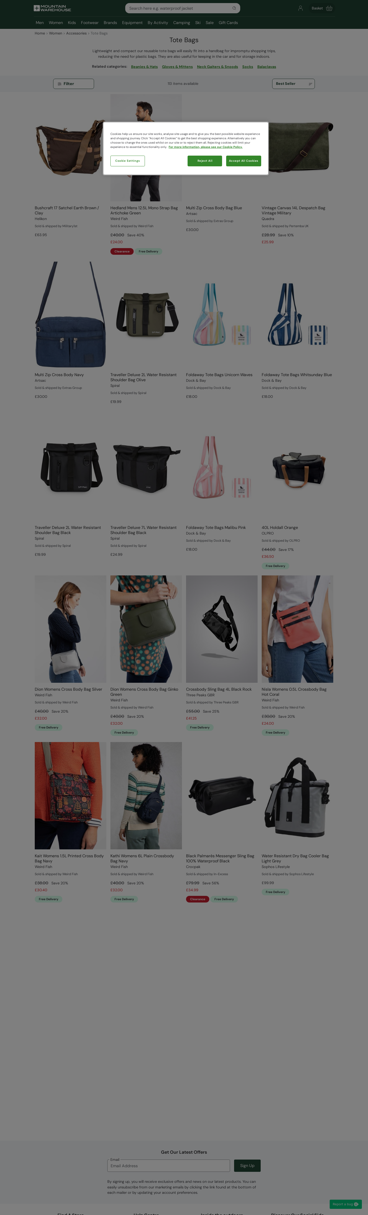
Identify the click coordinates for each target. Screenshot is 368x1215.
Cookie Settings (127, 161)
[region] (186, 148)
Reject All (205, 161)
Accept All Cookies (243, 161)
